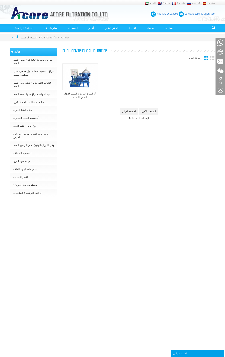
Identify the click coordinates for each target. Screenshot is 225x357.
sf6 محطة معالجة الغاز (25, 185)
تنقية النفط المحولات (118, 282)
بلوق (12, 297)
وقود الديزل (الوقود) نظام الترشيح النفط (33, 145)
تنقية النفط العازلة (22, 110)
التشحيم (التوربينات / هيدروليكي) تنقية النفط (32, 84)
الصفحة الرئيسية (24, 28)
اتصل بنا (169, 28)
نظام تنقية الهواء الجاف (25, 169)
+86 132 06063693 (21, 222)
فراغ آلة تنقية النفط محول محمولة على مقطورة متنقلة (33, 72)
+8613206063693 (21, 240)
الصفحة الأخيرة (148, 111)
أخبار (91, 28)
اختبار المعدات (20, 177)
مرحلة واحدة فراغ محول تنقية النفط (32, 94)
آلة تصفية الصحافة (22, 153)
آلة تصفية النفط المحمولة (26, 118)
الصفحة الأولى (129, 111)
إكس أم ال (15, 282)
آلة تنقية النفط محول (117, 287)
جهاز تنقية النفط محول (118, 302)
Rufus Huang (197, 333)
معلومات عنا (50, 28)
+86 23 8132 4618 (21, 248)
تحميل (150, 28)
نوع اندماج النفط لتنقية (24, 125)
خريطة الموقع (16, 313)
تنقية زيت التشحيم (116, 313)
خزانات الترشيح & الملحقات (27, 192)
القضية (133, 28)
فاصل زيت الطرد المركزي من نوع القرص (31, 135)
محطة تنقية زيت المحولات (120, 292)
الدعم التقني (111, 28)
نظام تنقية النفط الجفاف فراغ (28, 102)
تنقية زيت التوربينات (117, 307)
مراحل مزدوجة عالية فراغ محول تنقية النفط (32, 61)
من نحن (13, 287)
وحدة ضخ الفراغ (21, 161)
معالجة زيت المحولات (118, 297)
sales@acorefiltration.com (26, 233)
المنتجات (73, 28)
